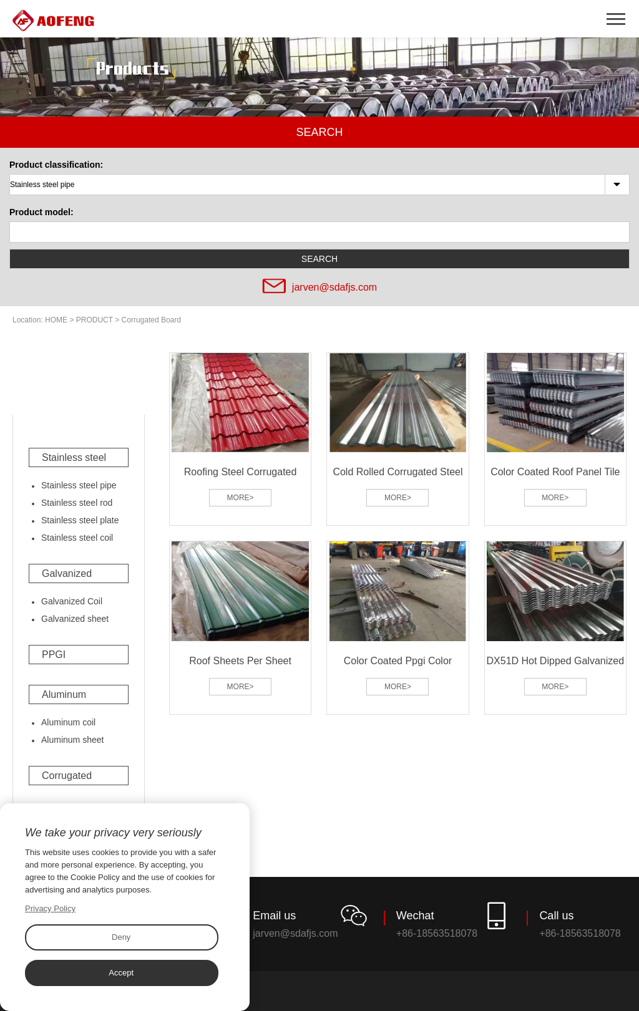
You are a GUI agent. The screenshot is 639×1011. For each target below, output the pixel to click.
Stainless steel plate (80, 520)
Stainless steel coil (77, 538)
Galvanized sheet (75, 619)
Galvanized (67, 573)
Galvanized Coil (71, 601)
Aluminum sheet (72, 740)
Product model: (41, 212)
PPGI (54, 654)
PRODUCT (94, 320)
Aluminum (64, 694)
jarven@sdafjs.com (334, 287)
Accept (121, 972)
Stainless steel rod (76, 503)
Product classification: (56, 165)
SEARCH (319, 259)
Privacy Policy (50, 908)
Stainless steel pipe (79, 485)
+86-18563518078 (436, 933)
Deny (121, 937)
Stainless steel (74, 457)
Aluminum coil (68, 722)
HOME (56, 320)
